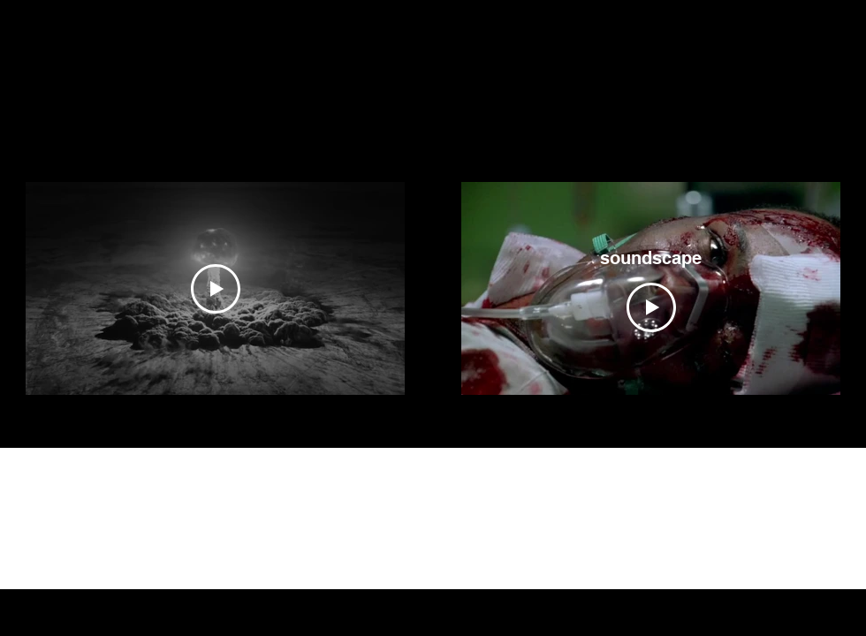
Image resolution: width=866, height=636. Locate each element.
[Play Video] (215, 289)
